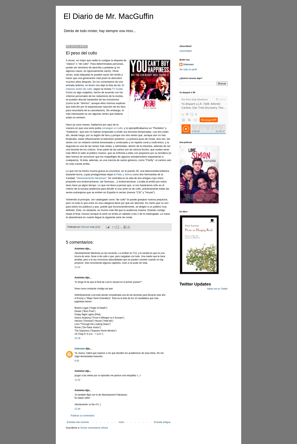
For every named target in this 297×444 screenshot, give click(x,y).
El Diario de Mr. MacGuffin (109, 16)
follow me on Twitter (217, 288)
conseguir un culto (112, 128)
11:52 (77, 380)
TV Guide (117, 88)
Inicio (121, 422)
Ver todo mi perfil (188, 69)
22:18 (77, 338)
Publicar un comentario (82, 415)
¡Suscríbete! (185, 51)
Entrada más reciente (78, 422)
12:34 (77, 409)
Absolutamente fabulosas (91, 178)
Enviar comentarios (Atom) (94, 427)
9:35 (77, 360)
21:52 (77, 267)
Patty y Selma (124, 174)
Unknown (80, 348)
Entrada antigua (162, 422)
